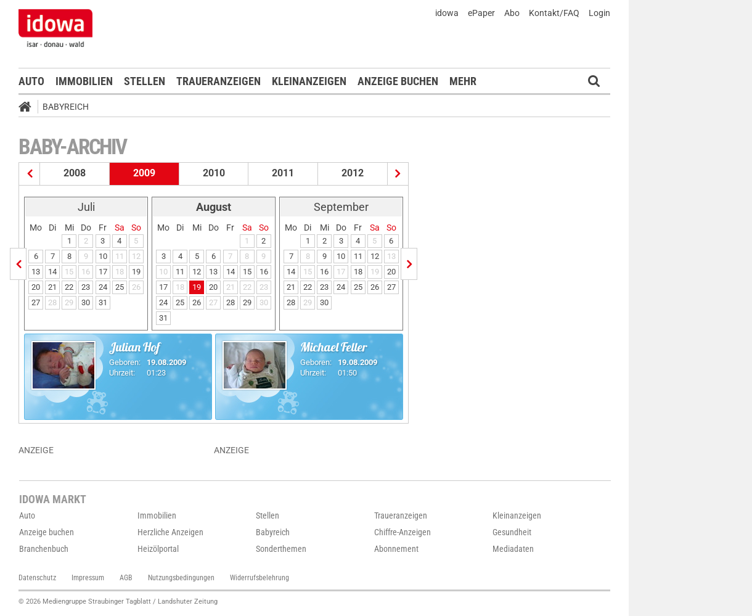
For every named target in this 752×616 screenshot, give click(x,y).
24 (103, 287)
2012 (352, 173)
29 (247, 302)
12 (196, 271)
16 (264, 271)
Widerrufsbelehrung (259, 577)
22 (69, 287)
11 (180, 271)
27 (35, 302)
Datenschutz (37, 577)
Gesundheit (511, 532)
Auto (31, 81)
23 (85, 287)
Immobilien (84, 81)
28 (230, 302)
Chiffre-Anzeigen (402, 532)
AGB (126, 577)
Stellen (144, 81)
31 (103, 302)
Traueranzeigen (218, 81)
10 (103, 256)
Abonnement (396, 549)
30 (85, 302)
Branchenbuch (43, 549)
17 (103, 271)
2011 (283, 173)
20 (35, 287)
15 (247, 271)
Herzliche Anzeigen (170, 532)
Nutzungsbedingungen (181, 577)
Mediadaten (513, 549)
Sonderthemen (281, 549)
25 (119, 287)
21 (52, 287)
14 (52, 271)
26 (196, 302)
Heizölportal (158, 549)
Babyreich (66, 107)
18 (358, 271)
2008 (74, 173)
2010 (214, 173)
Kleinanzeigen (309, 81)
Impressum (88, 577)
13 (35, 271)
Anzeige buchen (398, 81)
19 (136, 271)
